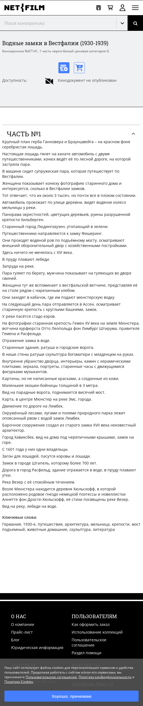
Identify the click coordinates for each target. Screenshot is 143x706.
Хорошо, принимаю (71, 696)
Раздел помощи (86, 652)
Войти (122, 7)
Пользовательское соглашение (89, 642)
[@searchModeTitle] (56, 23)
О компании (22, 624)
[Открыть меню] (135, 8)
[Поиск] (135, 23)
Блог (15, 639)
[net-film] (26, 8)
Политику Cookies (18, 681)
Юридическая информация (37, 647)
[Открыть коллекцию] (98, 7)
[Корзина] (110, 7)
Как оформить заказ (91, 624)
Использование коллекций (97, 632)
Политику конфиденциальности (105, 677)
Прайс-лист (22, 632)
